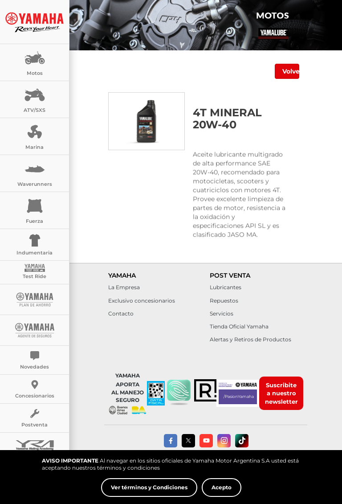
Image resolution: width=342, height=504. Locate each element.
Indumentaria (34, 244)
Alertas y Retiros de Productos (250, 339)
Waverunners (34, 172)
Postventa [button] (34, 418)
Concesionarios (34, 389)
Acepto (222, 487)
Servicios (221, 313)
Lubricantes (225, 287)
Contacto (121, 313)
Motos (34, 61)
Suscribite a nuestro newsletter (281, 393)
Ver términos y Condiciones (149, 487)
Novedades (34, 360)
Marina (34, 135)
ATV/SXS (34, 98)
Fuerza (34, 209)
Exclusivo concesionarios (141, 300)
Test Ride (34, 271)
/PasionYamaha (239, 396)
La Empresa (124, 287)
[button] (179, 393)
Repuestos (224, 300)
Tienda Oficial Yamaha (239, 326)
